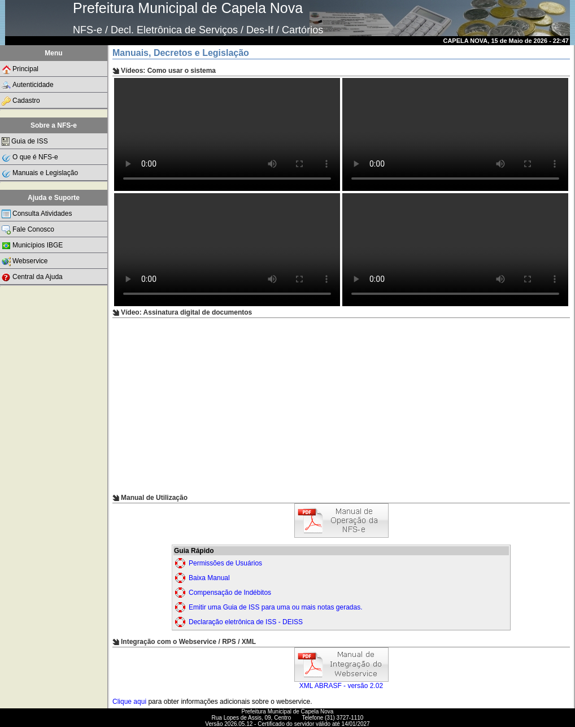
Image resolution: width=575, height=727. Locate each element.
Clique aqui (129, 702)
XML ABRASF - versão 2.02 (341, 683)
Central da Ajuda (32, 277)
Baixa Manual (209, 578)
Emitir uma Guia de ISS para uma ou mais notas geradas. (275, 607)
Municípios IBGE (32, 245)
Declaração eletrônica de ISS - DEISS (246, 622)
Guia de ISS (25, 141)
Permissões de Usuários (225, 563)
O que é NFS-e (30, 157)
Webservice (24, 261)
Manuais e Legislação (40, 173)
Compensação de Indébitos (230, 593)
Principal (20, 69)
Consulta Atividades (37, 214)
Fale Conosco (28, 229)
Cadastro (21, 101)
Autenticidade (28, 85)
